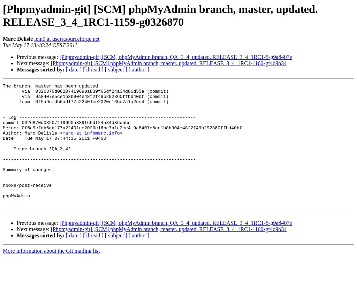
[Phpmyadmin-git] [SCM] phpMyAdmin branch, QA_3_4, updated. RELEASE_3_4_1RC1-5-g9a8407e (176, 57)
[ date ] (74, 70)
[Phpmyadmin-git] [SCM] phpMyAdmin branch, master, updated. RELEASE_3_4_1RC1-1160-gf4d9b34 (169, 63)
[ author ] (139, 70)
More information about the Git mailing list (51, 276)
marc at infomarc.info (91, 143)
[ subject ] (116, 70)
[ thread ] (93, 70)
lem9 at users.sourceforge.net (66, 39)
